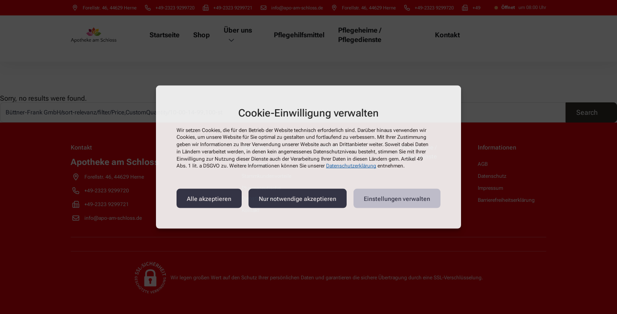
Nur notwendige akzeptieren (297, 198)
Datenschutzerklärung (351, 166)
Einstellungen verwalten (397, 198)
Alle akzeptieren (209, 198)
